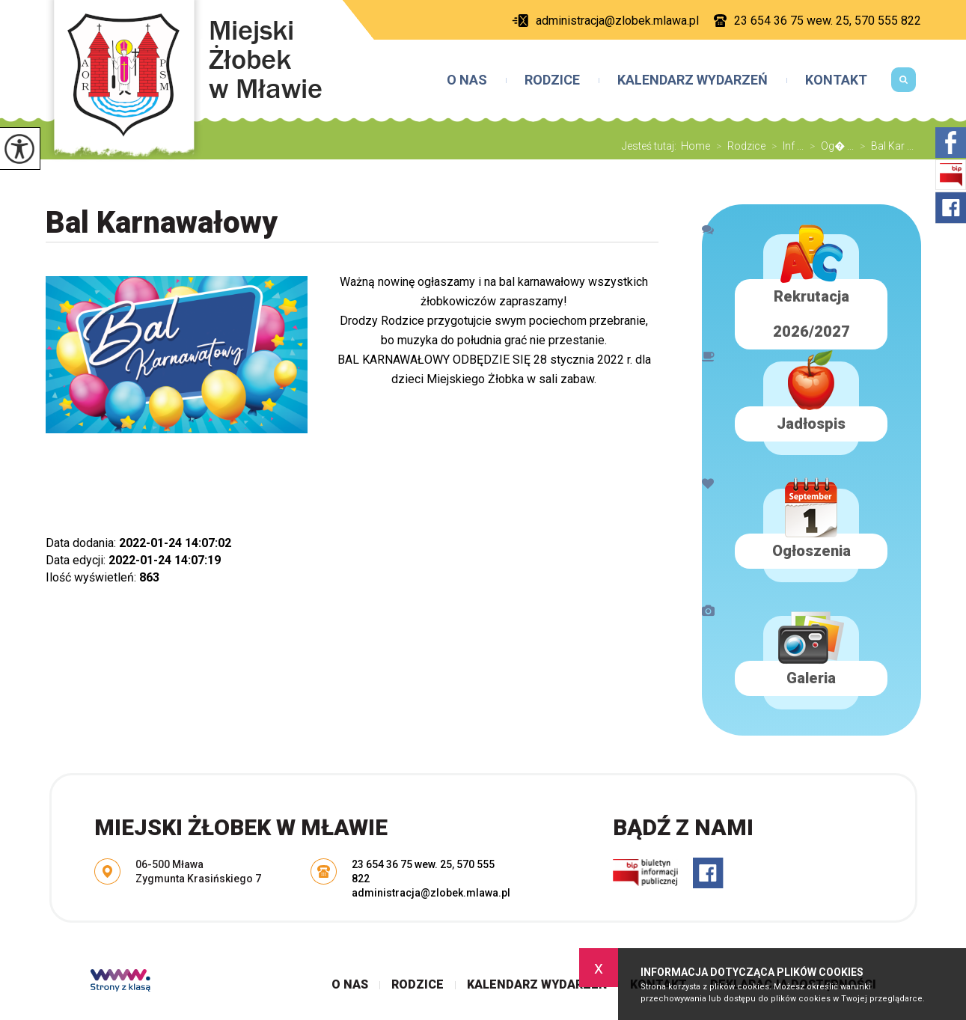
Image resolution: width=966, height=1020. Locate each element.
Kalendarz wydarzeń (692, 80)
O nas (467, 80)
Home (695, 146)
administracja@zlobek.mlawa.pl (605, 20)
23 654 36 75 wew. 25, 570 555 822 (817, 20)
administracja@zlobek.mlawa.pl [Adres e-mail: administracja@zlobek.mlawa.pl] (431, 893)
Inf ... (784, 146)
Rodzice (552, 80)
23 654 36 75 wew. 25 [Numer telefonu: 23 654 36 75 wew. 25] (402, 864)
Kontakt (836, 80)
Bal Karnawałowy (162, 222)
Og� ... (829, 146)
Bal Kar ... (884, 146)
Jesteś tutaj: (651, 146)
